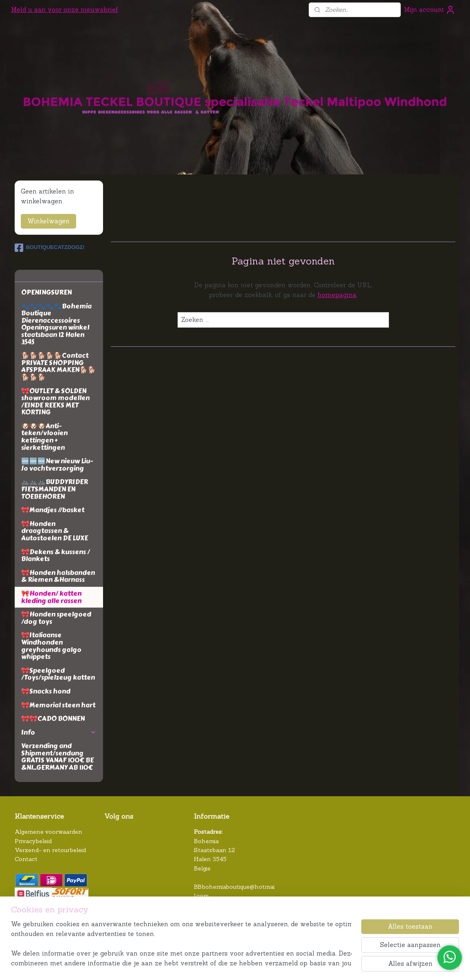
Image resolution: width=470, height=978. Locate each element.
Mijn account (429, 10)
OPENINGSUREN (46, 292)
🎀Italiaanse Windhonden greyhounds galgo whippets (51, 646)
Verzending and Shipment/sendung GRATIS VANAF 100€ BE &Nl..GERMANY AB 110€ (57, 757)
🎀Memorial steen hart (58, 705)
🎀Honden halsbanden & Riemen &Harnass (58, 576)
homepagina (336, 295)
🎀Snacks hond (45, 691)
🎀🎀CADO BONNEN (53, 719)
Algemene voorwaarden (48, 831)
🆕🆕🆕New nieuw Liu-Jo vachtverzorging (57, 465)
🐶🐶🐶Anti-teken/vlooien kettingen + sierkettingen (44, 437)
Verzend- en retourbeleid (50, 850)
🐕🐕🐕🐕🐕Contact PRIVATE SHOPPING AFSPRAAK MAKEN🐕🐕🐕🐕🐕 (58, 366)
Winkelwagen (48, 221)
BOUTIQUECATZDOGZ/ (49, 248)
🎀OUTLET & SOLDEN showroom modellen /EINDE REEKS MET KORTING (55, 402)
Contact (26, 859)
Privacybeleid (33, 841)
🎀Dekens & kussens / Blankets (55, 555)
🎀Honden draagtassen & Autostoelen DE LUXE (54, 531)
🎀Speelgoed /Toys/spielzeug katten (58, 674)
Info (59, 732)
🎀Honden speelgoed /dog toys (56, 618)
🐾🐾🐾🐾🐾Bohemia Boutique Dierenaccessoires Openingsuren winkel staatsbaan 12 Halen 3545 (56, 324)
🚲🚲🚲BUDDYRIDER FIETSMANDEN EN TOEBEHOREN (54, 489)
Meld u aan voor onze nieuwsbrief (64, 9)
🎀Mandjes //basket (52, 510)
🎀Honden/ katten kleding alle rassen (51, 597)
